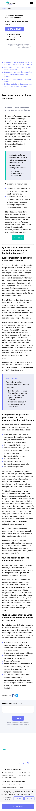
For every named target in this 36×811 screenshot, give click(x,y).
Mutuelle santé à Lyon (7, 772)
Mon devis (14, 29)
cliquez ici (26, 724)
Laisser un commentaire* (18, 707)
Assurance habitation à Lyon (9, 785)
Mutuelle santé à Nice (7, 775)
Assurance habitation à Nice (9, 787)
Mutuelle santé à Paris (24, 772)
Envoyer (18, 718)
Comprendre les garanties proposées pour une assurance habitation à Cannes (18, 74)
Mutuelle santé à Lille (24, 775)
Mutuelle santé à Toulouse (9, 777)
